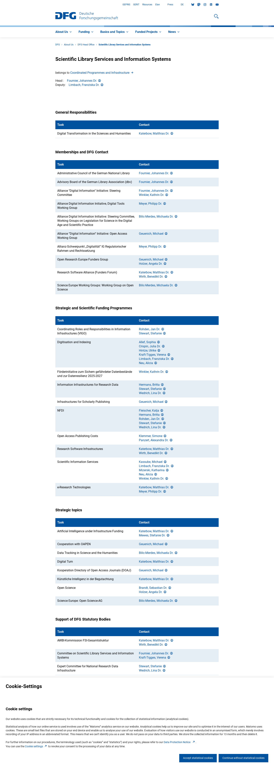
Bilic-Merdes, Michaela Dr (158, 216)
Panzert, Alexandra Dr (156, 440)
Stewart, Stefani (152, 333)
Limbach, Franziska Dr (86, 85)
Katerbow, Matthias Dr (156, 133)
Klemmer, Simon (153, 436)
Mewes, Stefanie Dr (154, 535)
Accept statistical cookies (198, 757)
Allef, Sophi (149, 342)
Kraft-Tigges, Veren (155, 354)
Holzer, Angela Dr (153, 263)
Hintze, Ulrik (150, 350)
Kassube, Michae (153, 462)
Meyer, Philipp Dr (152, 203)
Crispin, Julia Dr (152, 346)
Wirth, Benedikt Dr (153, 276)
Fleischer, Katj (151, 410)
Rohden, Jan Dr (152, 329)
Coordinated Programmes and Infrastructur (102, 72)
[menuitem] (63, 32)
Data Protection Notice (180, 742)
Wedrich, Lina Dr (152, 393)
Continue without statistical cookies (243, 757)
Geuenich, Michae (153, 233)
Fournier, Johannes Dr (84, 80)
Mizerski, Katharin (154, 470)
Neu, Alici (148, 363)
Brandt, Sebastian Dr (155, 588)
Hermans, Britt (151, 384)
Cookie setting (36, 746)
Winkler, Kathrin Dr (154, 195)
